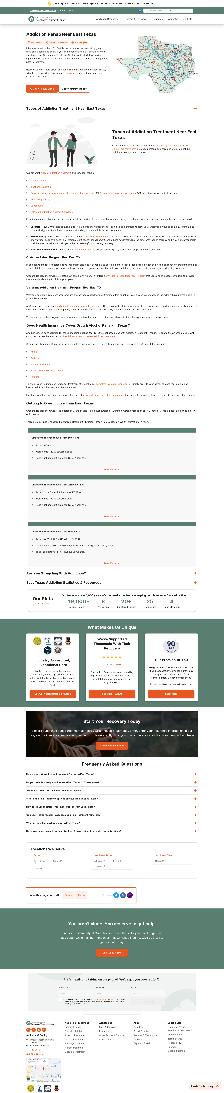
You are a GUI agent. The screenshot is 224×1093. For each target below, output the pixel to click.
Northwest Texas (164, 855)
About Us (173, 19)
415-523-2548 (66, 11)
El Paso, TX (159, 861)
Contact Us (105, 1039)
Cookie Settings (176, 1050)
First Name (63, 987)
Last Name (99, 987)
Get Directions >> (35, 1054)
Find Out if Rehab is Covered (43, 11)
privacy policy (114, 999)
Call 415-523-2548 (111, 953)
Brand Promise (141, 1031)
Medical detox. (39, 180)
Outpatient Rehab (74, 1031)
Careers (137, 1039)
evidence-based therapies (94, 236)
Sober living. (37, 205)
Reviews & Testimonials (145, 1035)
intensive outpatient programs (120, 193)
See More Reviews (112, 694)
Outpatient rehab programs (45, 193)
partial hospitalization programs (78, 193)
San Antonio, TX (38, 869)
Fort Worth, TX (100, 866)
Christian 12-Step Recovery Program (125, 275)
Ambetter (35, 358)
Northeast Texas (103, 855)
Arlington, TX (99, 861)
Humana (35, 376)
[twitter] (33, 1030)
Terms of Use (175, 1038)
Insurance (157, 19)
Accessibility (174, 1042)
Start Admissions (108, 1027)
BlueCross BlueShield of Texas (47, 370)
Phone (133, 987)
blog (43, 1030)
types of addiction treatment (56, 172)
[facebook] (28, 1030)
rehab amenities (82, 249)
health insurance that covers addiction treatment (89, 336)
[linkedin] (39, 1030)
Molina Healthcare (40, 364)
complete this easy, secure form (113, 383)
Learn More (41, 603)
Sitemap (172, 1047)
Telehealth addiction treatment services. (52, 211)
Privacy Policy (175, 1034)
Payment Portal (141, 1043)
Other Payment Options (111, 1035)
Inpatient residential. (41, 186)
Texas (37, 855)
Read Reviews (34, 42)
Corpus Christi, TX (39, 862)
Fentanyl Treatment (75, 1043)
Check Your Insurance (112, 745)
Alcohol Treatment (74, 1035)
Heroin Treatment (74, 1047)
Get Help (187, 19)
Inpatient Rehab (73, 1027)
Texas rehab (69, 73)
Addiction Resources (107, 19)
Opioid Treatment (74, 1039)
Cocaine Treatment (75, 1051)
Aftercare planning (40, 199)
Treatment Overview (135, 19)
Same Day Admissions (57, 42)
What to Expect (79, 42)
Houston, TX (57, 861)
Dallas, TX (117, 861)
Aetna (34, 351)
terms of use (99, 999)
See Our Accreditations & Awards (53, 694)
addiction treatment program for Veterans (79, 306)
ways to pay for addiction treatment (105, 395)
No (81, 895)
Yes (68, 895)
